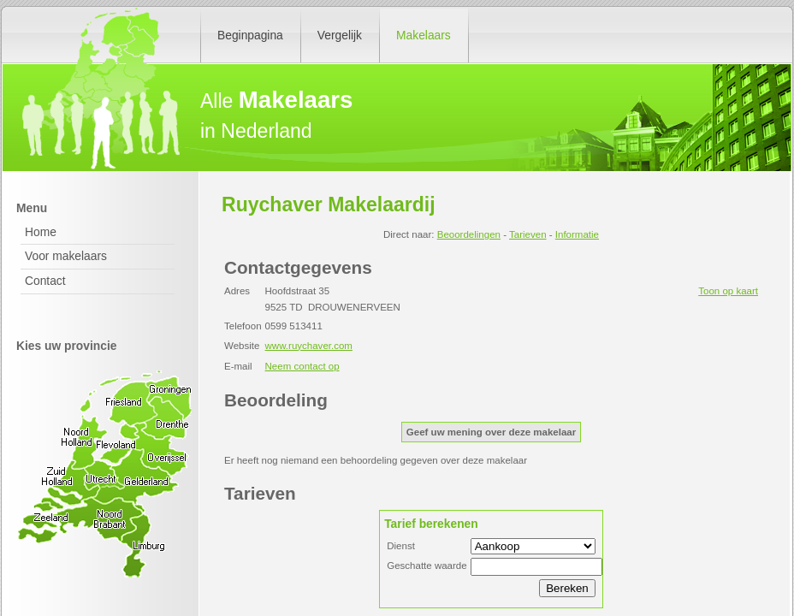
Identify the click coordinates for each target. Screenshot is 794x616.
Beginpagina (250, 35)
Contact (45, 280)
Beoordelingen (469, 234)
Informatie (577, 234)
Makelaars (423, 35)
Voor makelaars (66, 256)
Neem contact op (302, 366)
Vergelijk (339, 35)
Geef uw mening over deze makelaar (491, 432)
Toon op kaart (728, 291)
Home (40, 232)
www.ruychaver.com (309, 346)
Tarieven (528, 234)
